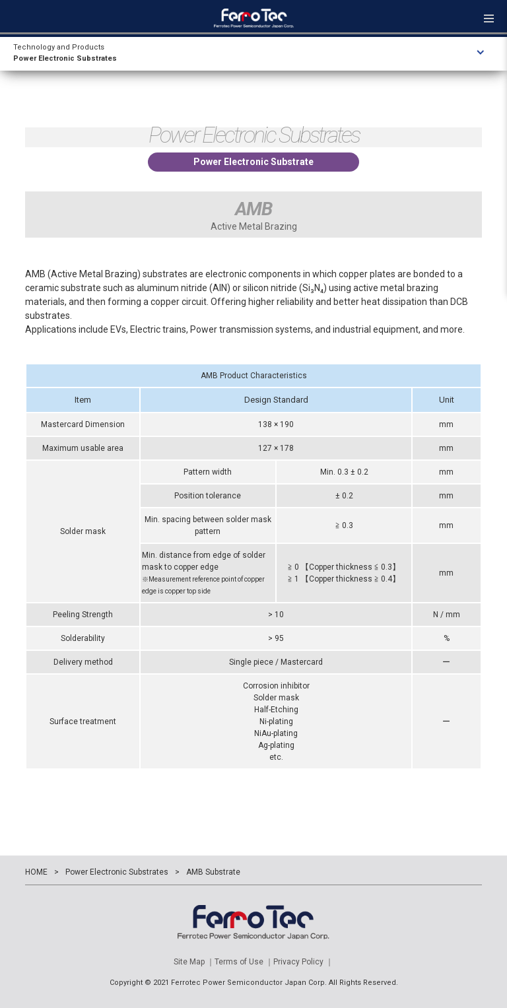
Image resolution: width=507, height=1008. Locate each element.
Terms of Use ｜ (244, 961)
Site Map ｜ (194, 961)
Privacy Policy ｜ (303, 961)
